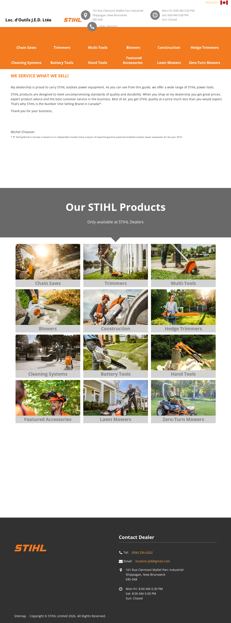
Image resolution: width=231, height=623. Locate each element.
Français (212, 2)
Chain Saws (26, 47)
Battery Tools (61, 62)
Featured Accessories (133, 60)
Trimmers (62, 47)
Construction (169, 47)
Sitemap (20, 616)
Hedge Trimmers (205, 47)
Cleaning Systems (26, 62)
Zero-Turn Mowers (204, 62)
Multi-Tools (97, 47)
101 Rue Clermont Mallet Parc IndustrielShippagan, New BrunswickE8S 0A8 (118, 15)
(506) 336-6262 (108, 26)
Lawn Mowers (169, 62)
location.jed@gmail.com (152, 561)
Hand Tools (97, 62)
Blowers (133, 47)
